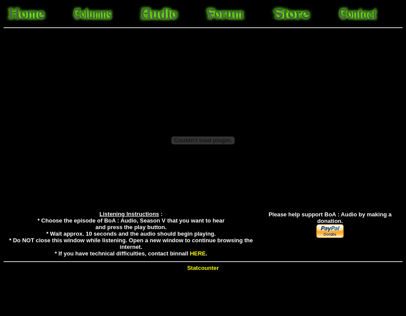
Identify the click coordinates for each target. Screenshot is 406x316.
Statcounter (203, 268)
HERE (198, 253)
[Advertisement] (203, 51)
